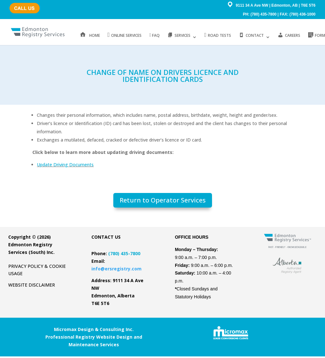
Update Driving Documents (65, 166)
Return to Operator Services (163, 201)
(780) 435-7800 (23, 5)
